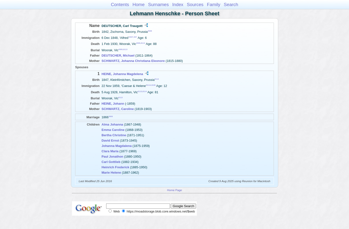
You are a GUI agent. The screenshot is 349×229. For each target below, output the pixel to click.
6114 (157, 79)
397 (135, 37)
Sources (195, 4)
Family (213, 4)
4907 (131, 37)
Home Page (174, 190)
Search (231, 4)
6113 (143, 43)
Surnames (158, 4)
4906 (150, 31)
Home (139, 4)
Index (177, 4)
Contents (120, 4)
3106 (153, 85)
